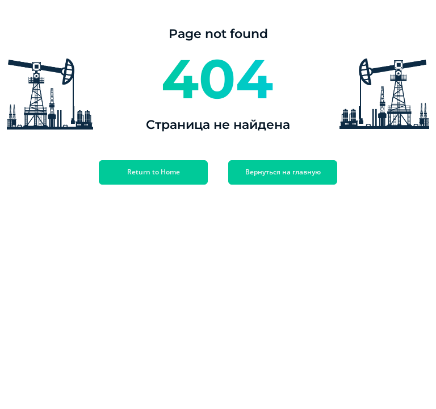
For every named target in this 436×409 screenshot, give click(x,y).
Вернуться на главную (283, 172)
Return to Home (153, 172)
